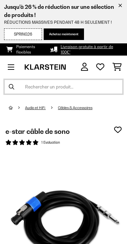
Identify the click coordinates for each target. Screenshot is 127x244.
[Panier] (117, 67)
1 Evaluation (50, 142)
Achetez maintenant (64, 34)
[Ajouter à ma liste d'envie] (118, 130)
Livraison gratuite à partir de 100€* (87, 49)
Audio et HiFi (35, 108)
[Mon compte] (84, 67)
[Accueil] (17, 108)
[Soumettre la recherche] (11, 87)
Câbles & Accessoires (75, 108)
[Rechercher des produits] (63, 87)
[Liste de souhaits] (100, 67)
